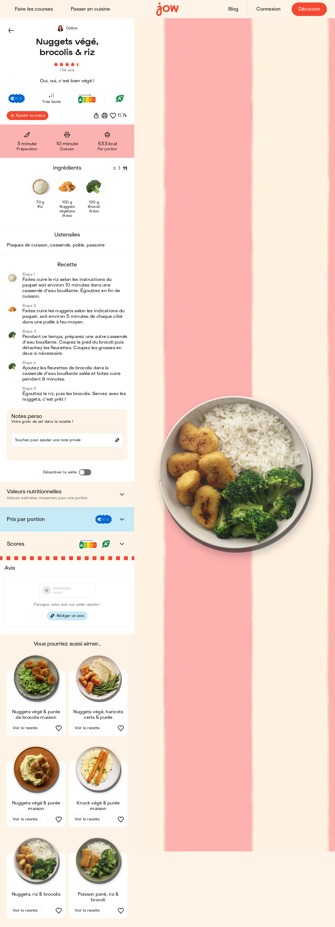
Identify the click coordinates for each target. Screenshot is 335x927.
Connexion (268, 9)
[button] (11, 30)
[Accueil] (167, 9)
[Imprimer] (104, 117)
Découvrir (308, 9)
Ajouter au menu (27, 117)
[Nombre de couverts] (120, 170)
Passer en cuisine (91, 9)
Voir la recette (25, 730)
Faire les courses (35, 9)
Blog (232, 9)
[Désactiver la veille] (85, 474)
